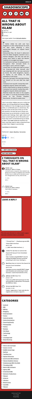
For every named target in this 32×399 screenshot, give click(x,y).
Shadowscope (16, 7)
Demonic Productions (9, 374)
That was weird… (8, 153)
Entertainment (7, 314)
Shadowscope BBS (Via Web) (11, 363)
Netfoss (5, 352)
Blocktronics (7, 382)
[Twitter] (5, 13)
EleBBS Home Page (9, 350)
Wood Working (7, 340)
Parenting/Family (8, 322)
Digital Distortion (8, 356)
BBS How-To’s (16, 276)
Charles (7, 168)
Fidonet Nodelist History (10, 361)
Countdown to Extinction (9, 127)
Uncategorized (7, 337)
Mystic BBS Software (9, 367)
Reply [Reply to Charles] (6, 180)
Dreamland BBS (8, 371)
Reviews (5, 329)
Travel (5, 335)
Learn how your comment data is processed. (15, 234)
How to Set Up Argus (9, 345)
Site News (5, 35)
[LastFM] (27, 13)
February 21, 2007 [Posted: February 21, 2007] (7, 32)
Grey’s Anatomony (9, 150)
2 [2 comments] (3, 34)
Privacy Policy (16, 396)
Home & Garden (8, 318)
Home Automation (9, 320)
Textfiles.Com (7, 354)
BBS (4, 307)
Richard (7, 186)
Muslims (16, 132)
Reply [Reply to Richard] (6, 193)
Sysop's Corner (7, 348)
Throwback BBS (8, 365)
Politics (5, 327)
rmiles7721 (9, 251)
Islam (11, 132)
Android (5, 305)
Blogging (6, 311)
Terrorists (22, 132)
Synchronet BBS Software (11, 358)
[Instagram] (16, 13)
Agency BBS (6, 369)
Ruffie (17, 395)
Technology (6, 333)
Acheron (5, 378)
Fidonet (5, 376)
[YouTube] (21, 13)
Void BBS (5, 385)
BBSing (5, 309)
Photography (7, 324)
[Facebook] (10, 13)
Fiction (5, 316)
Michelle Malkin (21, 38)
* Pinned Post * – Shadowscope (15, 241)
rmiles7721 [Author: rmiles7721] (5, 30)
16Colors (5, 380)
